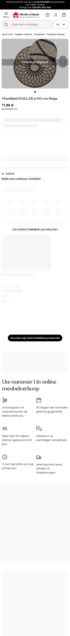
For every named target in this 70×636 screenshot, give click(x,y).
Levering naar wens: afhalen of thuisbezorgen (49, 469)
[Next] (63, 62)
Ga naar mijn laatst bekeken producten (35, 338)
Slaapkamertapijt (56, 34)
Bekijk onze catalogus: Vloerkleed (21, 178)
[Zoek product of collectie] (6, 24)
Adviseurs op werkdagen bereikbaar (51, 438)
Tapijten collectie (23, 34)
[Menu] (6, 14)
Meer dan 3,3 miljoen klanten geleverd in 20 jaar (17, 440)
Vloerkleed (39, 34)
